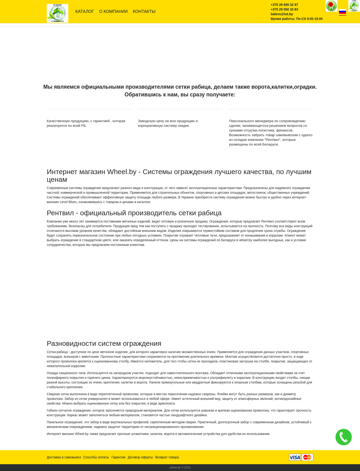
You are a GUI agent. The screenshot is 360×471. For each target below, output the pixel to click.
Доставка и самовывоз (64, 457)
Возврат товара (167, 457)
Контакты (144, 11)
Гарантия (119, 457)
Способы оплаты (96, 457)
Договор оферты (140, 457)
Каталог (85, 11)
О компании (113, 11)
